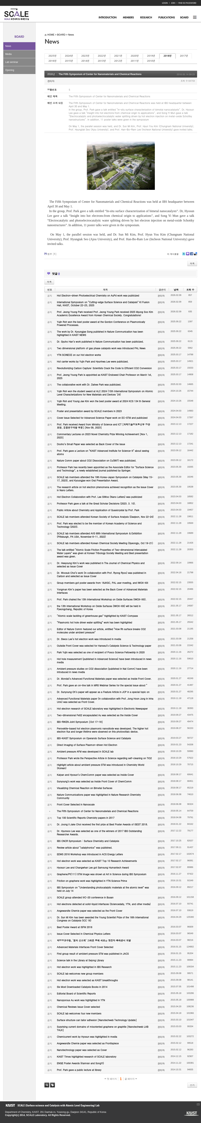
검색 (46, 1085)
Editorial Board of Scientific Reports (76, 993)
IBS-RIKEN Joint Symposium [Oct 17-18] (80, 721)
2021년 (118, 56)
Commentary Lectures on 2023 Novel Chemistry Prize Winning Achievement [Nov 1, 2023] (102, 435)
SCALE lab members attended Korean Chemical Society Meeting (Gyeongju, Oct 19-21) (105, 543)
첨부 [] (51, 253)
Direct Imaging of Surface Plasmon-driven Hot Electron (87, 744)
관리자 (50, 81)
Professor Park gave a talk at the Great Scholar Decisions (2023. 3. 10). (96, 503)
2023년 (85, 56)
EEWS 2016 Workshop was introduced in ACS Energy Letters (90, 854)
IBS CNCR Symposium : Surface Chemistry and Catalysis (88, 841)
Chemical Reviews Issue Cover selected (78, 1006)
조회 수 (190, 289)
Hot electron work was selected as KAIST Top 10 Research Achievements (97, 860)
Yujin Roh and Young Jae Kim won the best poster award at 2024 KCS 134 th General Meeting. (103, 402)
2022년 (102, 56)
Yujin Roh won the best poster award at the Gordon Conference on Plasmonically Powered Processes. (101, 323)
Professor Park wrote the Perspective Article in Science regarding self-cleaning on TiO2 (104, 758)
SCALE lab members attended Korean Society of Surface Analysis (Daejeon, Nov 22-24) (105, 516)
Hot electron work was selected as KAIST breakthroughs (87, 980)
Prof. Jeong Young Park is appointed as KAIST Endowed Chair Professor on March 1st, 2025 (104, 376)
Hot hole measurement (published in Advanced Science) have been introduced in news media (104, 660)
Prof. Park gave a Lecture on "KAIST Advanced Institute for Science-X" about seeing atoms (103, 452)
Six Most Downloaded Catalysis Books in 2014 (82, 986)
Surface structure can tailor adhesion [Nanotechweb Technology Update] (97, 1020)
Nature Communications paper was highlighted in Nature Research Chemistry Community (99, 796)
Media (8, 54)
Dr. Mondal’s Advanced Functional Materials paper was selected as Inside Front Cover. (104, 678)
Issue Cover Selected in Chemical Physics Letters (83, 933)
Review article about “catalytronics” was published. (84, 847)
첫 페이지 (111, 1078)
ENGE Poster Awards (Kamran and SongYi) (80, 1063)
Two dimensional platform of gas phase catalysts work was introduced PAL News (101, 348)
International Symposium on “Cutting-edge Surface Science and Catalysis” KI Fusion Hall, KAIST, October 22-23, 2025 (103, 303)
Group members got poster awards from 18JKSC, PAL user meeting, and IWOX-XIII (102, 582)
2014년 (85, 61)
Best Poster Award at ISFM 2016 (74, 927)
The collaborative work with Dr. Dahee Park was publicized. (89, 384)
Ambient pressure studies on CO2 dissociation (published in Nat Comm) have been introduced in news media (102, 670)
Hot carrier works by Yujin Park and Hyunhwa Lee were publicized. (93, 361)
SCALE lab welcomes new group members (80, 973)
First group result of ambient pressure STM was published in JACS (93, 953)
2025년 (52, 56)
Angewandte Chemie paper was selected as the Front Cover (89, 910)
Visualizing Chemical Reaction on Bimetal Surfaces (84, 788)
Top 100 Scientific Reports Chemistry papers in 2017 (85, 817)
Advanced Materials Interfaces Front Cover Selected (85, 947)
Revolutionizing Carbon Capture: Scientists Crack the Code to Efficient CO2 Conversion (104, 368)
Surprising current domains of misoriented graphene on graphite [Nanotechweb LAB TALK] (102, 1028)
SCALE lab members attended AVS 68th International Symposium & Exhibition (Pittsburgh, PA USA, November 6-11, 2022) (99, 535)
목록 (192, 263)
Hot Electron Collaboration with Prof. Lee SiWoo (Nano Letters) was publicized (99, 496)
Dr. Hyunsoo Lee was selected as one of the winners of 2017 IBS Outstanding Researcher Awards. (99, 832)
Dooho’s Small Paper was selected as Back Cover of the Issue (91, 444)
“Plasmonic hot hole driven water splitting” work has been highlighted (94, 622)
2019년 (151, 56)
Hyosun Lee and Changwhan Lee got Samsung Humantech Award (93, 867)
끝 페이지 (131, 1078)
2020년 (134, 56)
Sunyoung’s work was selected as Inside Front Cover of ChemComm (94, 781)
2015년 (69, 61)
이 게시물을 (173, 254)
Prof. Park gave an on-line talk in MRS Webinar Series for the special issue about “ (102, 685)
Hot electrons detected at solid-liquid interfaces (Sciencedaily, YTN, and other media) (104, 904)
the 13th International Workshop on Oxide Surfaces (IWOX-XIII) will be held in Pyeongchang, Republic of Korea (99, 607)
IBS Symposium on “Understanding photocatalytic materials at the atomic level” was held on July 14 (103, 889)
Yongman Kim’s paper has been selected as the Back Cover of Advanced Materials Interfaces (102, 591)
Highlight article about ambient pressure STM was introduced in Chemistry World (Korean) (100, 766)
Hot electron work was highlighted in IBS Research (84, 967)
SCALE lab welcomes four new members (79, 1013)
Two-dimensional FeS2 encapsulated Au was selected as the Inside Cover (97, 715)
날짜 (176, 289)
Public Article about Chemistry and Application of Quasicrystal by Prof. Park (98, 510)
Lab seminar (11, 62)
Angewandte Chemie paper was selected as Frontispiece (88, 1043)
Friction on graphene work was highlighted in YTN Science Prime (92, 880)
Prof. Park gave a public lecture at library (79, 1069)
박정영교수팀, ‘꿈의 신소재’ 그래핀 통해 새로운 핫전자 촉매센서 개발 (94, 940)
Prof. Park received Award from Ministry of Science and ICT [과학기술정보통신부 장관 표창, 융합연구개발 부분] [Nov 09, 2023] (103, 426)
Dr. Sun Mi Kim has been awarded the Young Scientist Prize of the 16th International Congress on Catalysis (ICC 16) (103, 919)
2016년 (52, 61)
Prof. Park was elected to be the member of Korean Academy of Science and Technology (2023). (99, 525)
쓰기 (192, 1085)
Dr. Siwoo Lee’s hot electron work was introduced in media (89, 639)
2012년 (118, 61)
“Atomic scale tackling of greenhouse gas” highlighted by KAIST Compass (97, 615)
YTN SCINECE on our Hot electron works (79, 354)
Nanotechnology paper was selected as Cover (82, 1050)
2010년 (151, 61)
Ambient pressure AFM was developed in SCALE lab (85, 751)
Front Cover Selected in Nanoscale (75, 804)
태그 (52, 1085)
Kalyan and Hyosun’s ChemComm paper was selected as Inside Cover (95, 774)
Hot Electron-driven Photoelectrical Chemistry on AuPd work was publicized (98, 295)
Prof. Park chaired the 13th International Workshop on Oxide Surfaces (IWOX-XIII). (101, 599)
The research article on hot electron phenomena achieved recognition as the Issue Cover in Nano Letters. (105, 488)
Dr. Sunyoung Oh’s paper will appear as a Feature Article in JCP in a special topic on (103, 692)
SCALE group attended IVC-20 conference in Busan (85, 897)
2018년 (167, 56)
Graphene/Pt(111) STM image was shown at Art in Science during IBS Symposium (101, 874)
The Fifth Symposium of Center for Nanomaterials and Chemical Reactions (100, 74)
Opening (9, 70)
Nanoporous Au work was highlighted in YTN (81, 1000)
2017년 (184, 56)
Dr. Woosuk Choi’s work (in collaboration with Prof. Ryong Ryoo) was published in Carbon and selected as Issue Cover (101, 574)
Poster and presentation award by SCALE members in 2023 (89, 411)
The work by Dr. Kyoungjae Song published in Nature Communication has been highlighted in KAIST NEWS (100, 333)
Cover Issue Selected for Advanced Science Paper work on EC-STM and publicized (102, 417)
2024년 (69, 56)
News (8, 46)
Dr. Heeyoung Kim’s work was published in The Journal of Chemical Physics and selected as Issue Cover (101, 564)
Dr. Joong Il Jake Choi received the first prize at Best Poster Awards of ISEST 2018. (102, 824)
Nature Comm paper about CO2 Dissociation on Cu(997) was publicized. (96, 460)
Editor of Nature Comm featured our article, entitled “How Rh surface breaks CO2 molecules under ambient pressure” (101, 630)
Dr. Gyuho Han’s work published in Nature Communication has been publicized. (100, 341)
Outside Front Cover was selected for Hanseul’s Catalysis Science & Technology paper (104, 645)
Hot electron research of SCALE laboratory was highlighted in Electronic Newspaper (102, 708)
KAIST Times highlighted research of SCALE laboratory (86, 1056)
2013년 (102, 61)
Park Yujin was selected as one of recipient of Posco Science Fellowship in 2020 (101, 652)
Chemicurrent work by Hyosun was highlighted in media (87, 1036)
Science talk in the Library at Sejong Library (80, 960)
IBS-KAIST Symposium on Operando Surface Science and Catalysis (94, 738)
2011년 (134, 61)
